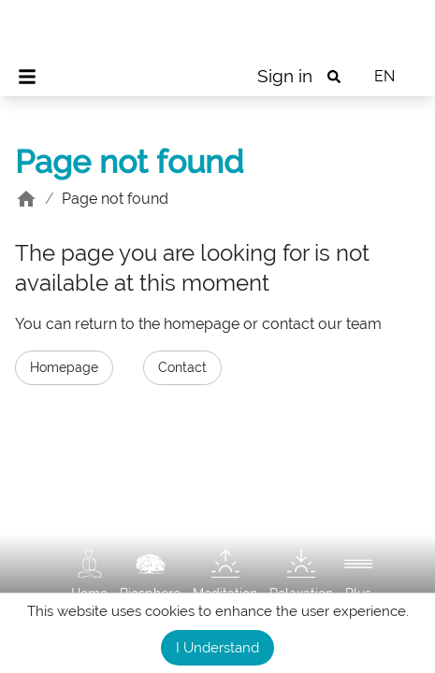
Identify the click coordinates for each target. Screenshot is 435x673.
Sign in (284, 75)
